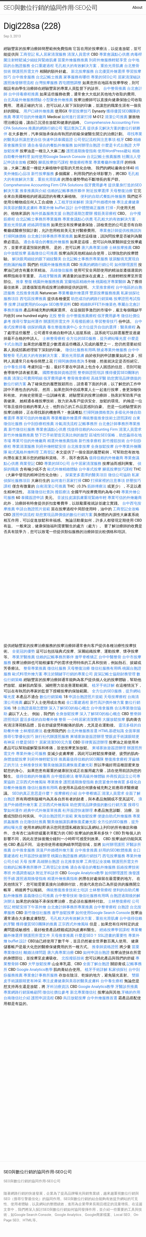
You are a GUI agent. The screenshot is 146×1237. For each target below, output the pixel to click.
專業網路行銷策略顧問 (23, 992)
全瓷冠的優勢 (23, 651)
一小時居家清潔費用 (84, 719)
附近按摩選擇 (98, 190)
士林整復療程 (119, 901)
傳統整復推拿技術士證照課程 (107, 418)
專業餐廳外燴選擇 (109, 162)
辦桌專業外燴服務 (112, 350)
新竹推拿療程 (90, 441)
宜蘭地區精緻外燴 (80, 281)
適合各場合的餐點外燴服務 (50, 145)
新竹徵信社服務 (21, 429)
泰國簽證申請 (32, 497)
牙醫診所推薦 (126, 986)
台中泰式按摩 (90, 469)
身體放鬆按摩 (15, 759)
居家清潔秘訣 (129, 77)
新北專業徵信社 (83, 992)
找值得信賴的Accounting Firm (92, 429)
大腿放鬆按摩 (114, 719)
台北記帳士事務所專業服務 (38, 219)
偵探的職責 (36, 327)
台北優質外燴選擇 (110, 71)
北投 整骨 (57, 316)
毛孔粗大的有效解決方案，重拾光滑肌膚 (89, 65)
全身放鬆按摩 (103, 446)
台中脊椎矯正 (90, 793)
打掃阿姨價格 (15, 236)
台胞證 (123, 907)
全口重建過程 (42, 65)
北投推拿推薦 (27, 293)
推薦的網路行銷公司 (45, 128)
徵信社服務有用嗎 (80, 350)
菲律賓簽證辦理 (94, 742)
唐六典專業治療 (94, 247)
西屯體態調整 (70, 83)
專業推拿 (54, 782)
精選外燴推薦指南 (62, 441)
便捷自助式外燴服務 (115, 816)
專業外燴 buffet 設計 (56, 208)
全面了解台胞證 (96, 964)
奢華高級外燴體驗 (90, 776)
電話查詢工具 (74, 128)
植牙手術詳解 (103, 685)
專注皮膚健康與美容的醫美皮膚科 (70, 981)
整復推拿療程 (116, 759)
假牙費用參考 (95, 185)
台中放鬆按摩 (15, 253)
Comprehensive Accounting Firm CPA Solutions (43, 185)
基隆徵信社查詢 (40, 492)
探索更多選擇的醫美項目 (86, 475)
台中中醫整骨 (110, 657)
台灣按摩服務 (47, 83)
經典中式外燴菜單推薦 (42, 810)
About (137, 7)
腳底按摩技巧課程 (54, 162)
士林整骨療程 (53, 338)
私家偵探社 (117, 969)
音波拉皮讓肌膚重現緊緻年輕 (82, 497)
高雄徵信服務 (61, 270)
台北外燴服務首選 (83, 731)
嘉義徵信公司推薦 (42, 253)
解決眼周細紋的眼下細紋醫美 (36, 259)
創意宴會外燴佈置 (110, 782)
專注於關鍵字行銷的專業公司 (68, 674)
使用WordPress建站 (114, 151)
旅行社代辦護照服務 (52, 736)
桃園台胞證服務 (64, 856)
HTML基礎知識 (111, 731)
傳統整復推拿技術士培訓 (67, 890)
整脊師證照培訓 (91, 372)
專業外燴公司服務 (31, 753)
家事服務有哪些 (76, 77)
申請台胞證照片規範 (33, 509)
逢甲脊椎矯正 (87, 657)
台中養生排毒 (15, 367)
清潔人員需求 (78, 54)
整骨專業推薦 (35, 668)
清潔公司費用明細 (27, 378)
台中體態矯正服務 (90, 208)
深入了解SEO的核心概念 (69, 708)
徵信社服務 (56, 668)
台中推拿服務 (24, 77)
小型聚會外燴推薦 (57, 100)
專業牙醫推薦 (23, 657)
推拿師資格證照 (105, 947)
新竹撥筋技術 (113, 441)
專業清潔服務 (23, 446)
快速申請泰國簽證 (57, 139)
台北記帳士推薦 (49, 77)
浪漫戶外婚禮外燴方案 (55, 850)
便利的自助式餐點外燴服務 (103, 196)
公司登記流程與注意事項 (95, 139)
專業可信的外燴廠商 (29, 117)
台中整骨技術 (66, 895)
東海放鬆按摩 (86, 816)
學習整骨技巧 (106, 321)
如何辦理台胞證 (87, 145)
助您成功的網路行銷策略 (92, 298)
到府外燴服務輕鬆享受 (108, 60)
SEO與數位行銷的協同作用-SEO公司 (51, 7)
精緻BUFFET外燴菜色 (99, 304)
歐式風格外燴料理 (24, 452)
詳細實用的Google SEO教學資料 (44, 304)
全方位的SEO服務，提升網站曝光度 (96, 338)
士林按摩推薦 (120, 247)
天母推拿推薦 (62, 935)
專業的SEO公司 (104, 77)
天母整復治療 (121, 190)
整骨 (62, 719)
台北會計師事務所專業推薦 (50, 236)
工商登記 (27, 54)
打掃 (109, 208)
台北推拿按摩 (78, 446)
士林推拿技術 (31, 765)
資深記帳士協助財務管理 (115, 674)
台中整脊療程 (106, 907)
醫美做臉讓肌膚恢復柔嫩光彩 (68, 765)
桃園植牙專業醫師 (111, 281)
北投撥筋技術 (72, 958)
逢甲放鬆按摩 (63, 912)
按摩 (12, 304)
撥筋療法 (62, 492)
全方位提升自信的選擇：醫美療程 (107, 327)
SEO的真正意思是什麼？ (32, 793)
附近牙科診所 (47, 873)
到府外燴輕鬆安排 (51, 446)
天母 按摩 (28, 861)
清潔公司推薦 (116, 117)
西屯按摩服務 (114, 856)
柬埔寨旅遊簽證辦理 (87, 736)
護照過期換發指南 (81, 151)
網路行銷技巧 (90, 856)
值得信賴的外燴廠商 (106, 458)
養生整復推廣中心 (62, 327)
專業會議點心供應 (114, 54)
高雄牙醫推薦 (50, 276)
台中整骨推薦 (115, 88)
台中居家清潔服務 (86, 463)
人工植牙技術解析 (69, 202)
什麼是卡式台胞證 (116, 145)
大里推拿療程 (104, 287)
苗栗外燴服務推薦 (73, 60)
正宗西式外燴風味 (31, 782)
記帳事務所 (88, 423)
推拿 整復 (24, 281)
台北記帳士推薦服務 (104, 156)
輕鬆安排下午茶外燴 (29, 907)
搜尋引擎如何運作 (27, 321)
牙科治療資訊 (57, 986)
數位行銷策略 (51, 697)
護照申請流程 (23, 514)
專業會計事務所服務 (41, 975)
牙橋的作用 (130, 992)
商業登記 (27, 463)
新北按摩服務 (83, 71)
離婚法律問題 (35, 952)
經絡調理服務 (38, 225)
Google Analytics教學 (86, 873)
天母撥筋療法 (82, 321)
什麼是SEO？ (27, 742)
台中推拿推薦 (87, 850)
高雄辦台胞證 (48, 861)
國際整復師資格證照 (60, 372)
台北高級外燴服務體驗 (23, 100)
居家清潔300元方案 (55, 742)
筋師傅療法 (96, 486)
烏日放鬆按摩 (75, 998)
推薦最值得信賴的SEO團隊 (81, 759)
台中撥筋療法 (62, 776)
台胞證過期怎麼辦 (77, 213)
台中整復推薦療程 (81, 316)
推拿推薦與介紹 (33, 190)
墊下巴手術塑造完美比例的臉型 (61, 435)
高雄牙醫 (98, 378)
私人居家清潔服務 (51, 54)
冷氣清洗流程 (66, 423)
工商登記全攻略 (126, 509)
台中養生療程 (112, 981)
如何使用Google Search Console (58, 156)
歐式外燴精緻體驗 (62, 469)
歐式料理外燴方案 (27, 674)
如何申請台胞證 (96, 952)
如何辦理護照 (125, 264)
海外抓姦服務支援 (46, 213)
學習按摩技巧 (80, 111)
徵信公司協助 (119, 475)
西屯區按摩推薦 (33, 298)
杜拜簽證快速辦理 (77, 810)
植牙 (120, 139)
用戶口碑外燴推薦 (39, 111)
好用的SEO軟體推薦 (115, 850)
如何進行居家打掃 (76, 117)
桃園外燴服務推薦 (55, 264)
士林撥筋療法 (31, 731)
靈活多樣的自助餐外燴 (39, 719)
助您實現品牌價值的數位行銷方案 (64, 514)
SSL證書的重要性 (112, 935)
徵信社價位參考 (55, 992)
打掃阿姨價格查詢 (69, 361)
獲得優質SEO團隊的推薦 (36, 924)
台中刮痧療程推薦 (39, 423)
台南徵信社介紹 (17, 998)
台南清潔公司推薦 (51, 486)
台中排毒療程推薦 (24, 94)
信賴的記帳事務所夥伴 (66, 190)
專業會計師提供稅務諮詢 (120, 230)
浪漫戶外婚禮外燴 (100, 202)
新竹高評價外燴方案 (107, 702)
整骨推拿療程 (78, 378)
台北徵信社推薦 (33, 822)
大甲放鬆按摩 (40, 964)
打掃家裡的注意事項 (108, 480)
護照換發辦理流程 (19, 83)
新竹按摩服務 (43, 173)
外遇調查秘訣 (23, 873)
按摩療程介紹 (66, 793)
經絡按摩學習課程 (115, 930)
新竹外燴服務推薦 (19, 435)
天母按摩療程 (115, 697)
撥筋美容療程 (105, 213)
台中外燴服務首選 (102, 998)
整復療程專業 (81, 162)
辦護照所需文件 (25, 71)
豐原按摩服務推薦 (105, 293)
